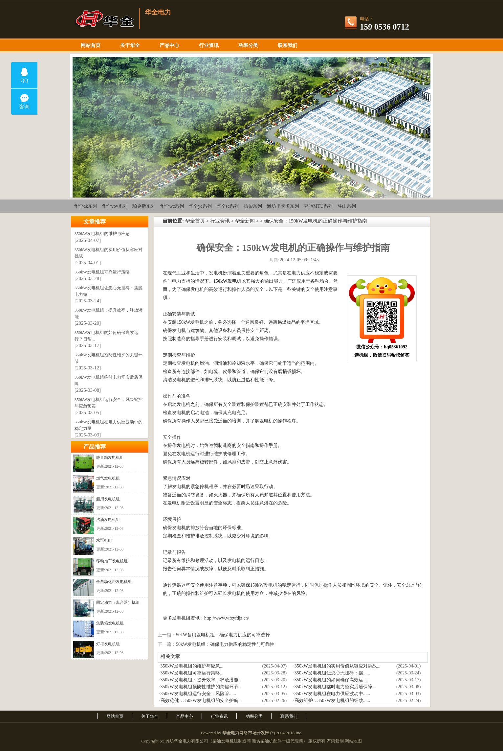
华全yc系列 (200, 206)
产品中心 (169, 45)
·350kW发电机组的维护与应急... (191, 666)
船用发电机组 (108, 499)
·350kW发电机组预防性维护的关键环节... (200, 686)
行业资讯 (209, 45)
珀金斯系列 (143, 206)
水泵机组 (104, 540)
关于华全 (130, 45)
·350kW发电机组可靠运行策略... (191, 672)
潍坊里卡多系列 (283, 206)
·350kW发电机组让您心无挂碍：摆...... (331, 672)
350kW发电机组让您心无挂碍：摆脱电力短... (108, 291)
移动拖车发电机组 (112, 561)
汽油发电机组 (108, 519)
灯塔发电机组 (108, 644)
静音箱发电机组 (110, 457)
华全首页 (195, 220)
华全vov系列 (114, 206)
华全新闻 (245, 220)
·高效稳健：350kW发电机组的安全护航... (200, 700)
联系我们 (287, 45)
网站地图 (353, 741)
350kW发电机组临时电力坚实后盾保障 (108, 380)
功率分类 (248, 45)
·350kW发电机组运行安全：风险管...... (197, 693)
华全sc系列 (228, 206)
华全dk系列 (85, 206)
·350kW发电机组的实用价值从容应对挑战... (336, 666)
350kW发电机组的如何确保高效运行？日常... (106, 335)
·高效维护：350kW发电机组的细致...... (331, 700)
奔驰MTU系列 (318, 206)
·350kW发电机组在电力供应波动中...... (331, 693)
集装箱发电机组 (110, 623)
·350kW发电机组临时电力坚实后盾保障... (334, 686)
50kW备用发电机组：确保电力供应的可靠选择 (223, 634)
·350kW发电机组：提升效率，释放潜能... (200, 679)
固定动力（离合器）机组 (118, 602)
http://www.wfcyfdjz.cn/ (226, 618)
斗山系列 (347, 206)
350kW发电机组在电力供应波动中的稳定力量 (108, 425)
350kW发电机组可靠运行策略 (102, 272)
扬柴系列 (253, 206)
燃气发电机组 (108, 478)
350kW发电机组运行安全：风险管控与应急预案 (108, 403)
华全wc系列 (172, 206)
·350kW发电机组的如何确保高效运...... (331, 679)
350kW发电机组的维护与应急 (102, 233)
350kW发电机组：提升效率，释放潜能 (108, 313)
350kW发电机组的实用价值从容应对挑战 (108, 253)
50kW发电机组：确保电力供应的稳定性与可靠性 (225, 644)
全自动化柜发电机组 (114, 581)
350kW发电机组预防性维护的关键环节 (108, 358)
